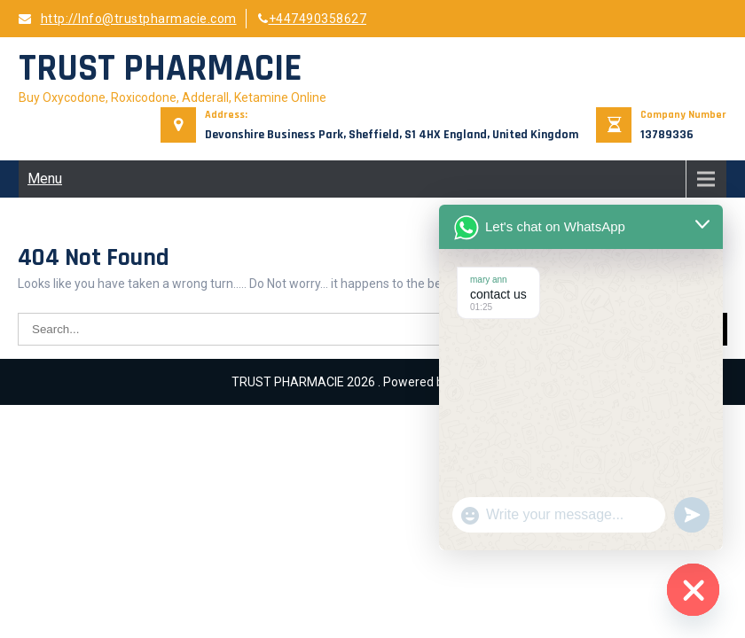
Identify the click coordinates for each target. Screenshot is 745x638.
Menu (44, 178)
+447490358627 (312, 19)
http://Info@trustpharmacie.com (128, 19)
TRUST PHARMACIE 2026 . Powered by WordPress (372, 382)
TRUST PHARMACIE (160, 69)
